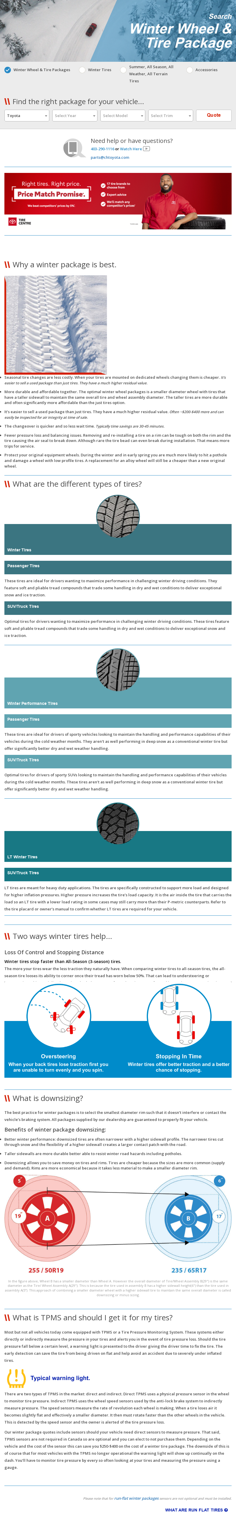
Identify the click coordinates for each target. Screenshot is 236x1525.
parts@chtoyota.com (110, 157)
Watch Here (131, 148)
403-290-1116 (102, 148)
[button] (118, 798)
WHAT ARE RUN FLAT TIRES (196, 1510)
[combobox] (26, 115)
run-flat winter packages (136, 1498)
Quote (214, 115)
